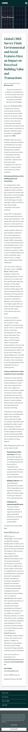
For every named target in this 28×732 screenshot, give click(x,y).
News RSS (4, 705)
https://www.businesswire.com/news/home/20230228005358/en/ (14, 662)
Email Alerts (5, 693)
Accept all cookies (14, 729)
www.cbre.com (8, 598)
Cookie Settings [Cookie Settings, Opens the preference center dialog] (14, 725)
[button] (26, 3)
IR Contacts (5, 697)
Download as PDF (8, 85)
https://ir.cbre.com (10, 633)
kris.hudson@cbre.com (11, 671)
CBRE (14, 136)
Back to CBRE (5, 701)
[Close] (26, 712)
